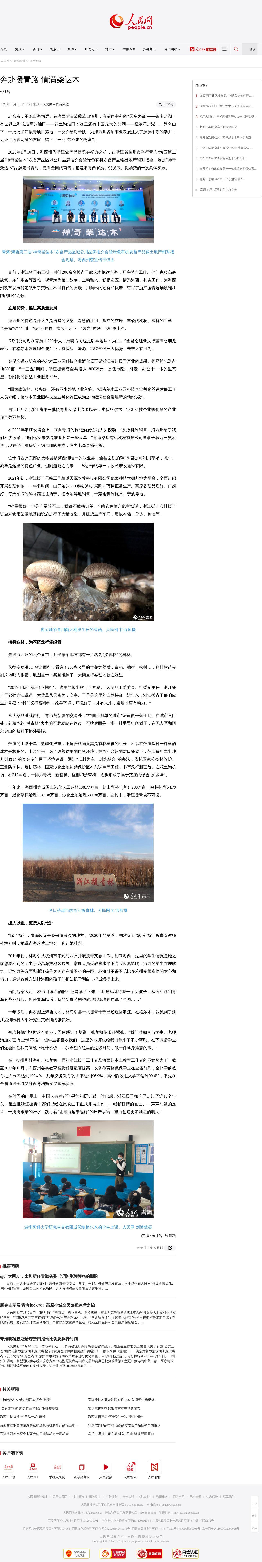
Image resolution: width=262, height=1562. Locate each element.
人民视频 (106, 1469)
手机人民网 (57, 1469)
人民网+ (33, 1469)
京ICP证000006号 (189, 1528)
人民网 (5, 61)
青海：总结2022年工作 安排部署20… (223, 179)
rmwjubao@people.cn (186, 1512)
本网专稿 (35, 61)
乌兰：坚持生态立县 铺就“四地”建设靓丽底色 (121, 1434)
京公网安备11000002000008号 (220, 1528)
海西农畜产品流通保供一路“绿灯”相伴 (115, 1417)
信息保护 (212, 1496)
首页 (3, 49)
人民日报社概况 (37, 1496)
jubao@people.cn (171, 1504)
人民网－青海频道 (56, 104)
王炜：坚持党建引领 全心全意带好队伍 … (226, 147)
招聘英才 (95, 1496)
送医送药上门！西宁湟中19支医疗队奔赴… (227, 106)
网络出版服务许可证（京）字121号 (154, 1528)
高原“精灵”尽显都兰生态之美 (218, 189)
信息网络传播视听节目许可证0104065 (46, 1528)
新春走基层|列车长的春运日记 (218, 127)
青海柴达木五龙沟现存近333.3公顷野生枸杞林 (121, 1400)
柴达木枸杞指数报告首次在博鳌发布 (114, 1408)
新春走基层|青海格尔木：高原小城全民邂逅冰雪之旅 (47, 1305)
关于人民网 (60, 1496)
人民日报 (8, 1469)
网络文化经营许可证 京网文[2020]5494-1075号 (101, 1528)
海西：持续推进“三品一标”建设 (22, 1417)
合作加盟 (128, 1496)
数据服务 (162, 1496)
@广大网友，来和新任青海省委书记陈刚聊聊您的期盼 (49, 1276)
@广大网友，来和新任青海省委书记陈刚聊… (228, 116)
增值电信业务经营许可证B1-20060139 (125, 1520)
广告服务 (111, 1496)
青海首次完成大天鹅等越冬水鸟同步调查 (225, 137)
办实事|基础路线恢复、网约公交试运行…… (227, 95)
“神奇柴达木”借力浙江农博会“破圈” (26, 1400)
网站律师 (195, 1496)
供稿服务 (145, 1496)
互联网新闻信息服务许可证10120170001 (73, 1520)
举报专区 (129, 49)
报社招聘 (78, 1496)
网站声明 (178, 1496)
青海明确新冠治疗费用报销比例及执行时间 (39, 1339)
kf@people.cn (94, 1512)
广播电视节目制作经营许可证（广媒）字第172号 (183, 1520)
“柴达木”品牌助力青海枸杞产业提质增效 (29, 1408)
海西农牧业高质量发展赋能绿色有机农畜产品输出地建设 (41, 1425)
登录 (252, 49)
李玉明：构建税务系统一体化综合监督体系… (228, 168)
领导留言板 (81, 1469)
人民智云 (130, 1469)
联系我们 (229, 1496)
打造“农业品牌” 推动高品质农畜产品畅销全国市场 (124, 1425)
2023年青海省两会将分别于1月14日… (223, 158)
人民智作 (154, 1469)
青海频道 (19, 61)
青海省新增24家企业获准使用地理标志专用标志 (34, 1434)
